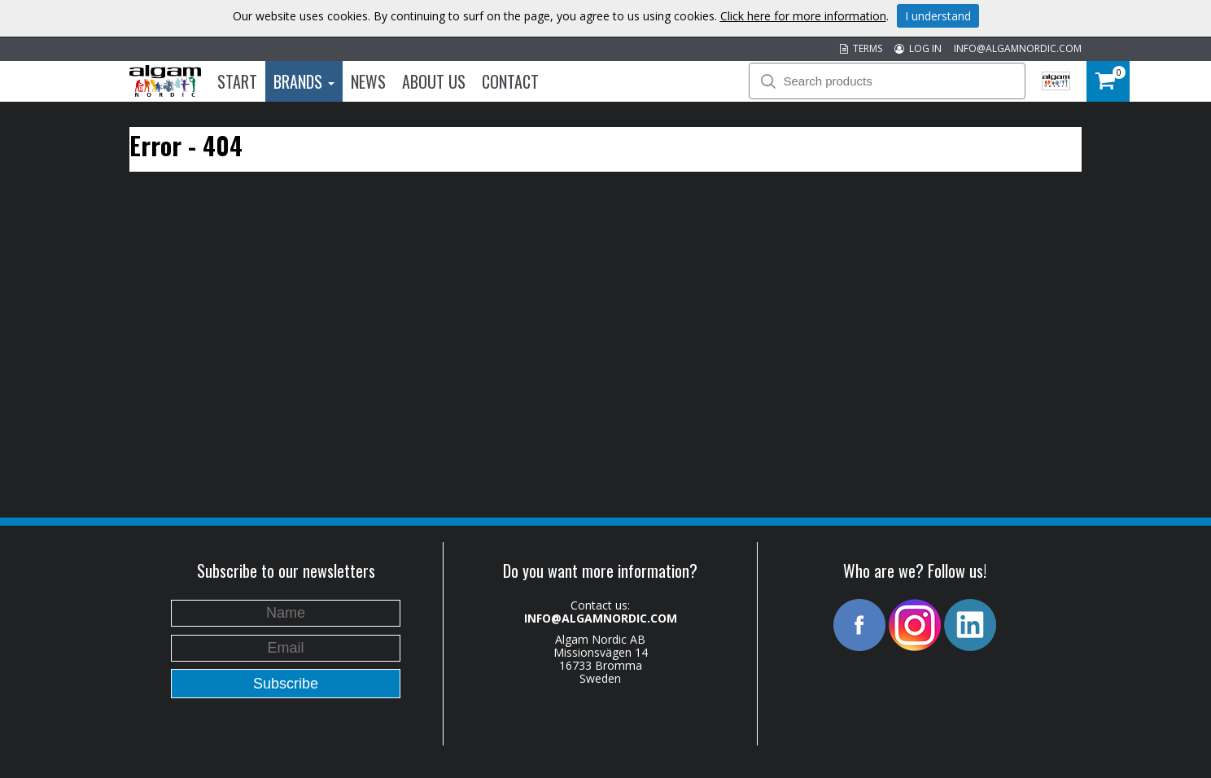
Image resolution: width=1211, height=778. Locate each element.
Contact (510, 81)
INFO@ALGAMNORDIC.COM (1018, 48)
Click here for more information (803, 16)
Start (237, 81)
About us (434, 81)
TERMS (861, 48)
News (368, 81)
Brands (303, 81)
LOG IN (918, 48)
